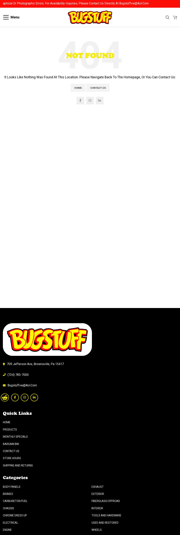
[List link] (90, 385)
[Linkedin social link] (99, 100)
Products (10, 429)
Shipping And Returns (18, 465)
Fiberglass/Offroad (106, 501)
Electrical (10, 522)
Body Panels (11, 486)
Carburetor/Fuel (15, 501)
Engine (7, 529)
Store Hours (12, 458)
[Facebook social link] (80, 100)
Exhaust (98, 486)
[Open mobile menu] (11, 17)
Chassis (8, 508)
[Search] (167, 17)
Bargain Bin (11, 444)
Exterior (98, 493)
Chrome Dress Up (15, 515)
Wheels (97, 529)
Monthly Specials (15, 436)
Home (78, 87)
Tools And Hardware (106, 515)
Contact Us (98, 87)
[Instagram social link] (90, 100)
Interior (97, 508)
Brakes (8, 493)
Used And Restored (105, 522)
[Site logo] (90, 17)
